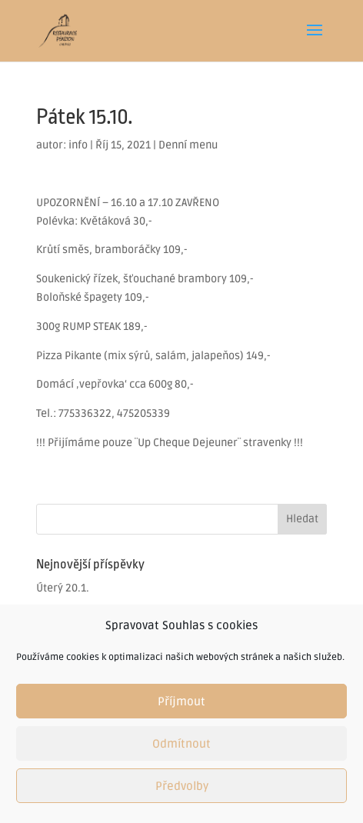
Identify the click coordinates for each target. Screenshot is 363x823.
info (78, 145)
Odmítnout (181, 744)
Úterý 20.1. (62, 588)
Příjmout (181, 701)
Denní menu (188, 145)
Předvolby (181, 786)
